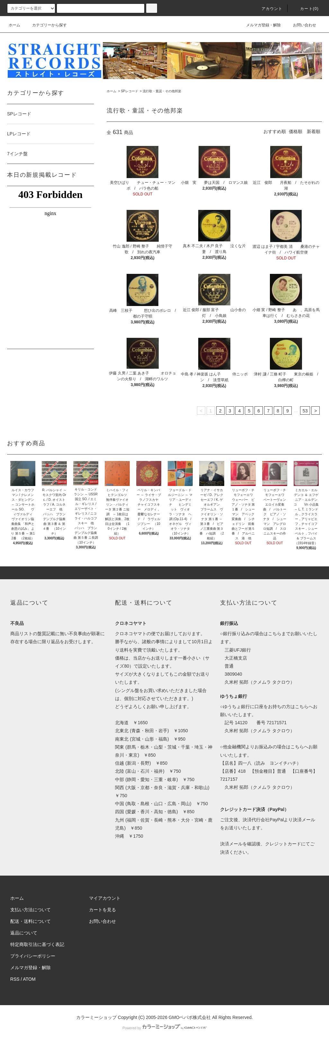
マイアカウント (104, 898)
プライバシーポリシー (32, 956)
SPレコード (129, 91)
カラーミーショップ (96, 1017)
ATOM (29, 979)
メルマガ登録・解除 (259, 25)
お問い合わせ (300, 25)
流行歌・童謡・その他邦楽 (162, 91)
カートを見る (102, 909)
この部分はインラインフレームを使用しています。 (50, 266)
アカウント (268, 8)
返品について (23, 932)
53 (305, 410)
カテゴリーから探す (45, 25)
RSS (15, 979)
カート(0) (305, 8)
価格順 (295, 131)
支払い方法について (30, 909)
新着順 (313, 131)
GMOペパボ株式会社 (190, 1017)
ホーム (14, 25)
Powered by (164, 1028)
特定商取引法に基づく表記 (37, 944)
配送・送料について (30, 921)
